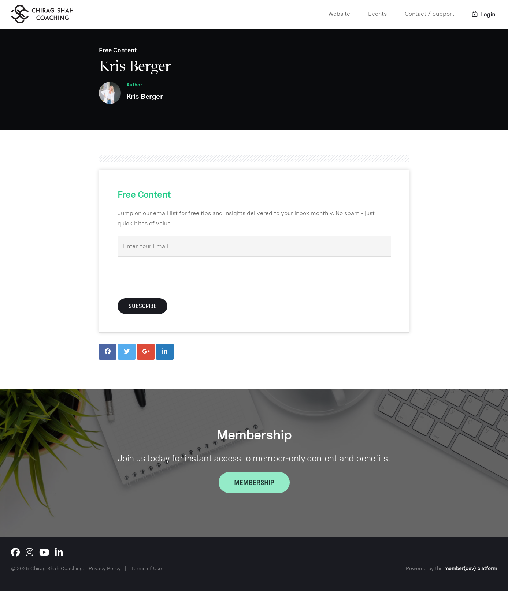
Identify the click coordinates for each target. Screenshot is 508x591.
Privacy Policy (104, 568)
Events (377, 13)
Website (339, 13)
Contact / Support (429, 13)
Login (483, 14)
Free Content (118, 50)
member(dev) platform (470, 568)
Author (134, 84)
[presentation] (173, 276)
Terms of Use (146, 568)
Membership (254, 482)
